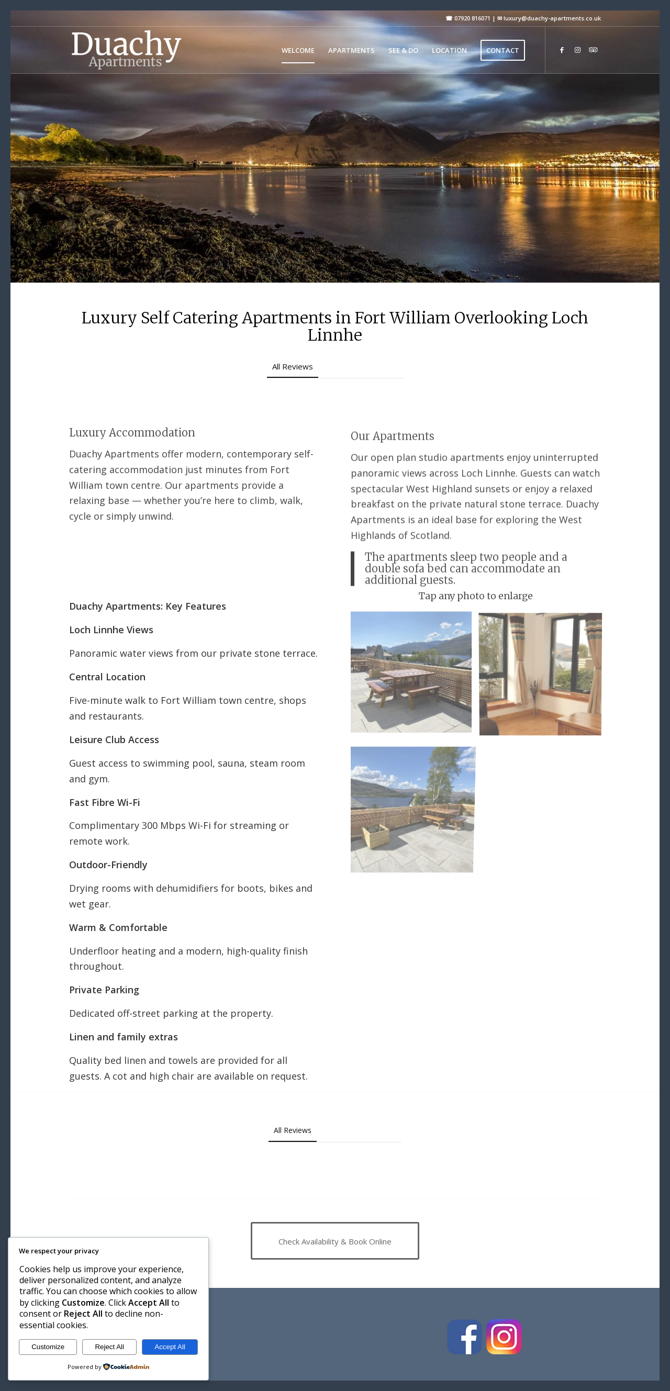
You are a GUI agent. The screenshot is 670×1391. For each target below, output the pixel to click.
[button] (125, 397)
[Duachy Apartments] (125, 50)
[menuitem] (298, 50)
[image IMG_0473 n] (415, 675)
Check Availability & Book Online (133, 258)
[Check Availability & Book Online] (335, 1241)
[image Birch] (544, 675)
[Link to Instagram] (577, 50)
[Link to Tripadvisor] (593, 50)
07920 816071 (472, 18)
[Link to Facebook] (562, 50)
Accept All (169, 1347)
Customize (47, 1347)
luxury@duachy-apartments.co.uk (552, 18)
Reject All (109, 1347)
